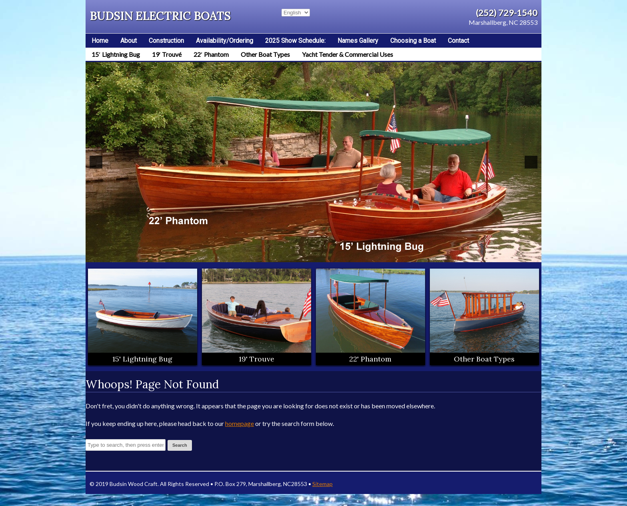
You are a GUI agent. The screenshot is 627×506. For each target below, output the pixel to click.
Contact (458, 40)
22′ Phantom (211, 54)
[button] (96, 162)
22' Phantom (370, 358)
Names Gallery (357, 40)
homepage (239, 423)
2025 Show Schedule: (295, 40)
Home (100, 40)
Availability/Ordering (224, 40)
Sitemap (322, 483)
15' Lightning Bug (142, 358)
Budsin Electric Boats (160, 16)
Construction (166, 40)
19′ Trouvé (167, 54)
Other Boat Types (265, 54)
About (128, 40)
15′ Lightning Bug (116, 54)
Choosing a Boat (413, 40)
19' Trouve (256, 358)
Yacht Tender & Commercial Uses (347, 54)
